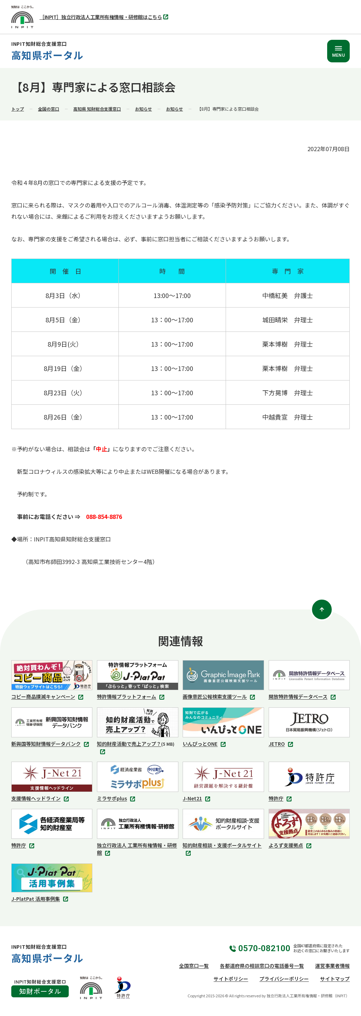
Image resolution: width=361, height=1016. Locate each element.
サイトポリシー (231, 978)
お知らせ (143, 109)
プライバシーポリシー (284, 978)
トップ (17, 109)
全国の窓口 (48, 109)
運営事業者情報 (332, 965)
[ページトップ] (322, 609)
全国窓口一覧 (194, 965)
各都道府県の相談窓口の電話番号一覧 (262, 965)
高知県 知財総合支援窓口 (97, 109)
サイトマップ (335, 978)
